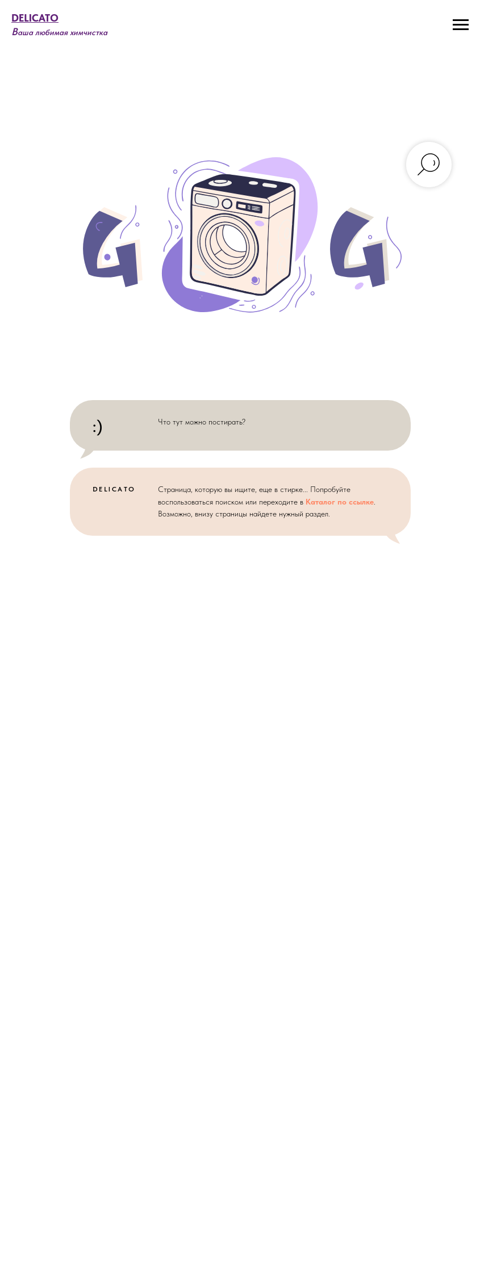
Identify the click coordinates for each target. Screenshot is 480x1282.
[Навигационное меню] (461, 25)
